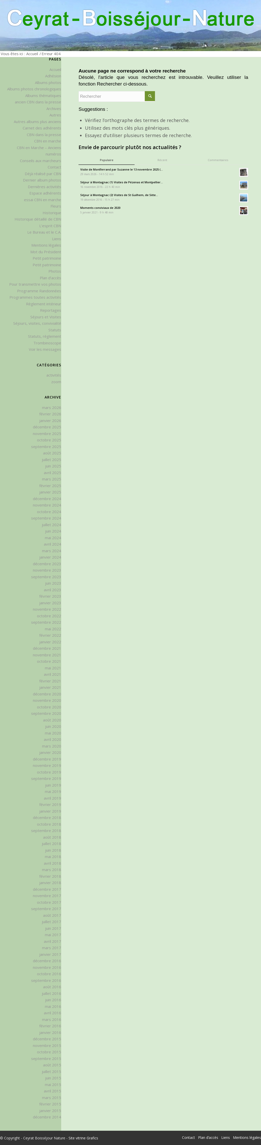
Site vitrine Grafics (83, 1138)
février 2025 (50, 485)
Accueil (32, 53)
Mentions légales (46, 245)
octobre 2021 (49, 661)
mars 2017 (51, 947)
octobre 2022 (49, 615)
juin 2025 (53, 465)
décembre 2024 (47, 498)
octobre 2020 (49, 706)
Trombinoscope (47, 342)
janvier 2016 (50, 1032)
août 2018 (52, 837)
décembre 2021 (47, 648)
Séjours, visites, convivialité (37, 323)
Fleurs (55, 206)
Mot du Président (45, 251)
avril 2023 (52, 589)
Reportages (50, 310)
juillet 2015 (51, 1071)
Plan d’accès (50, 277)
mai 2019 (53, 791)
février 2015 (50, 1103)
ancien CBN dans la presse (38, 101)
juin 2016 (53, 999)
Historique (52, 212)
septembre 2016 (46, 980)
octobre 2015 (49, 1051)
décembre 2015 (47, 1038)
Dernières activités (44, 186)
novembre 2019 (47, 765)
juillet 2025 (51, 459)
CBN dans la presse (44, 134)
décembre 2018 (47, 817)
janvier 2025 (50, 492)
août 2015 (52, 1064)
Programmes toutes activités (35, 297)
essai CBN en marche (42, 199)
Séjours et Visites (45, 316)
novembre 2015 (47, 1045)
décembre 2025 (47, 426)
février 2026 (50, 413)
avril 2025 (52, 472)
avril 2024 (52, 544)
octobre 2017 (49, 902)
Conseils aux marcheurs (40, 160)
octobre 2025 (49, 439)
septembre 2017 (46, 908)
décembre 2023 (47, 563)
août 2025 (52, 452)
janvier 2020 (50, 752)
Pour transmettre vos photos (35, 284)
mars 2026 (51, 407)
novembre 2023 (47, 570)
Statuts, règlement (44, 336)
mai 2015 (53, 1084)
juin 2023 (53, 583)
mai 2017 (53, 934)
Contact (54, 167)
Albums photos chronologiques (34, 88)
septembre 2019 (46, 778)
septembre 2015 (46, 1058)
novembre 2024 (47, 505)
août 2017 (52, 915)
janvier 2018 (50, 882)
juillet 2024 (51, 524)
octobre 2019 (49, 772)
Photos (54, 271)
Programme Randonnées (39, 290)
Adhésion (53, 75)
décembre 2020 (47, 693)
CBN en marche (47, 140)
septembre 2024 (46, 518)
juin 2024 (53, 531)
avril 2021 (52, 674)
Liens (56, 238)
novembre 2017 (47, 895)
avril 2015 (52, 1090)
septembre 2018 (46, 830)
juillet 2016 (51, 993)
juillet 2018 (51, 843)
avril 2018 (52, 863)
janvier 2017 (50, 954)
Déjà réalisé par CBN (43, 173)
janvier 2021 (50, 687)
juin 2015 (53, 1077)
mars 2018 (51, 869)
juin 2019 (53, 785)
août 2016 (52, 986)
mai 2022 (53, 628)
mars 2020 (51, 746)
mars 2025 (51, 478)
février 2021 (50, 680)
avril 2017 (52, 941)
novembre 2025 (47, 433)
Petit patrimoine (47, 258)
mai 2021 (53, 667)
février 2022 (50, 635)
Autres (55, 114)
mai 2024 (53, 537)
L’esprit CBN (50, 225)
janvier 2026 (50, 420)
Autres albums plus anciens (37, 121)
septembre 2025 (46, 446)
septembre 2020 (46, 713)
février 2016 (50, 1025)
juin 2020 (53, 726)
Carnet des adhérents (42, 127)
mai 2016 (53, 1006)
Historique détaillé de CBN (38, 219)
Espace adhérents (45, 193)
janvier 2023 (50, 602)
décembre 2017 (47, 889)
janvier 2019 (50, 811)
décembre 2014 (47, 1116)
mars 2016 (51, 1019)
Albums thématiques (43, 95)
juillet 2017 (51, 921)
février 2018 (50, 876)
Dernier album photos (42, 180)
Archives (53, 108)
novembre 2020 (47, 700)
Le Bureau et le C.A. (44, 232)
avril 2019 (52, 798)
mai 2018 (53, 856)
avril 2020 (52, 739)
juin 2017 (53, 928)
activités (53, 375)
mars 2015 (51, 1097)
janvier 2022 (50, 641)
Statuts (54, 329)
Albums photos (48, 82)
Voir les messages (45, 349)
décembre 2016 (47, 960)
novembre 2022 (47, 609)
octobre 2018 (49, 824)
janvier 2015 (50, 1110)
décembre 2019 (47, 759)
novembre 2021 (47, 654)
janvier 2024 (50, 557)
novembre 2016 (47, 967)
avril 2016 (52, 1012)
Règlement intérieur (43, 303)
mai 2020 (53, 733)
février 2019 (50, 804)
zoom (56, 381)
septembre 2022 (46, 622)
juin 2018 (53, 850)
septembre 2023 (46, 576)
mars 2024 (51, 550)
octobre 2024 (49, 511)
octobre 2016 (49, 973)
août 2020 (52, 719)
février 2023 (50, 596)
